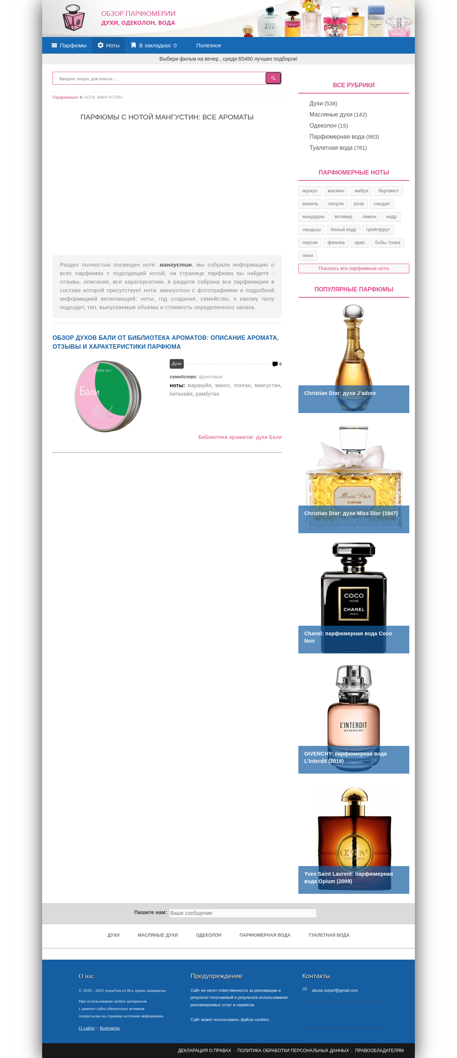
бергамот (388, 190)
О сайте (87, 1028)
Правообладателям (379, 1050)
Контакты (110, 1028)
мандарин (313, 216)
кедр (391, 216)
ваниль (310, 203)
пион (307, 255)
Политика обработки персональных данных (293, 1050)
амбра (361, 190)
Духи (177, 363)
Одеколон (322, 125)
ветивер (343, 216)
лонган (242, 385)
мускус (310, 190)
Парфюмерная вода (337, 136)
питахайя (181, 394)
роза (359, 203)
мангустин (267, 385)
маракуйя (199, 385)
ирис (360, 242)
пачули (336, 203)
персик (310, 242)
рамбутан (207, 394)
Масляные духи (330, 114)
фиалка (336, 242)
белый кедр (343, 229)
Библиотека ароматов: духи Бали (240, 437)
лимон (369, 216)
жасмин (336, 190)
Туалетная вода (331, 148)
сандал (382, 203)
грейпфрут (378, 229)
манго (222, 385)
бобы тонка (387, 242)
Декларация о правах (204, 1050)
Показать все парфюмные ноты (354, 268)
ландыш (311, 229)
